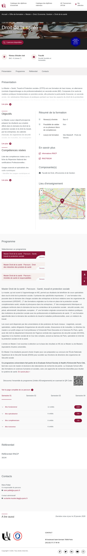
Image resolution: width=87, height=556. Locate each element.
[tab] (23, 256)
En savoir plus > (24, 372)
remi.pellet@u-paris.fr (12, 490)
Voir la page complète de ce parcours (16, 390)
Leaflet (66, 218)
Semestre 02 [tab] (31, 396)
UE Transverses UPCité (65, 4)
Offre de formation (16, 14)
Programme (20, 71)
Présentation (6, 71)
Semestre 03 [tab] (56, 396)
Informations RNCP (48, 153)
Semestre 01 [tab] (6, 396)
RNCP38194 (45, 158)
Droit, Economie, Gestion (42, 14)
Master (28, 14)
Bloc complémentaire (12, 420)
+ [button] (41, 190)
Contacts (45, 71)
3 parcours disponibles (12, 42)
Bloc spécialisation (11, 414)
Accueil (4, 14)
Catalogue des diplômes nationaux (44, 4)
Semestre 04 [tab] (80, 396)
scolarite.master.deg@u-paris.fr (16, 498)
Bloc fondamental (11, 407)
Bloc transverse (10, 427)
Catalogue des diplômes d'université (18, 4)
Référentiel (33, 71)
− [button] (41, 193)
